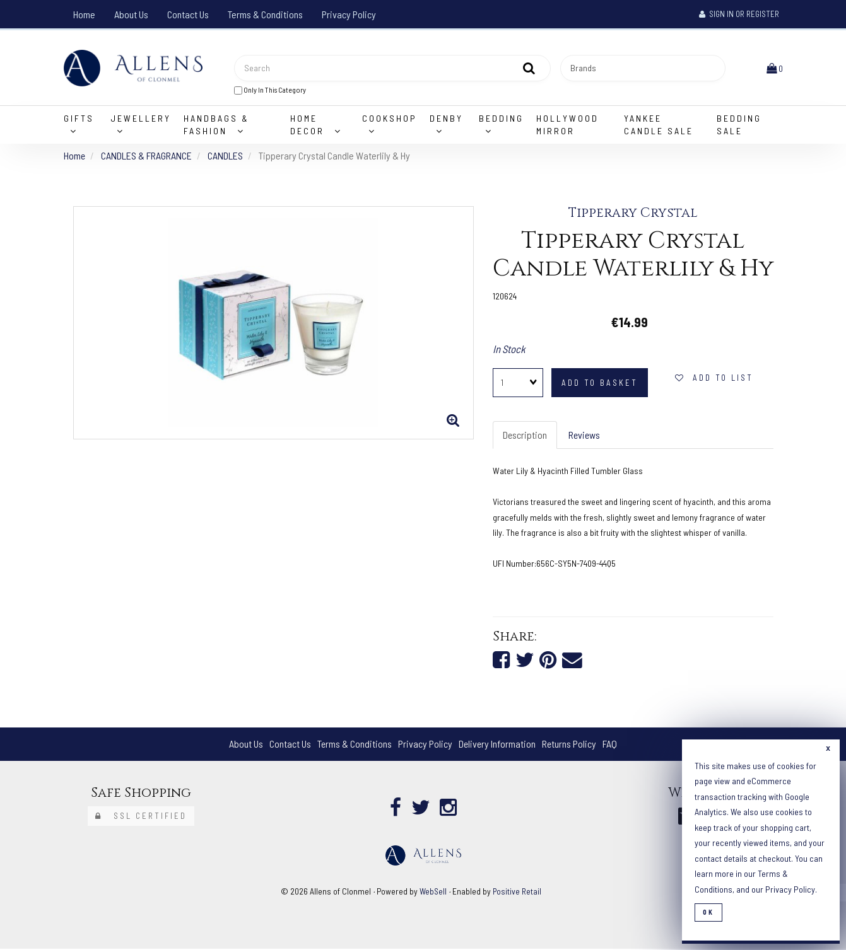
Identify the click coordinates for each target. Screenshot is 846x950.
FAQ (611, 745)
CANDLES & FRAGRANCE (147, 156)
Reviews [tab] (585, 435)
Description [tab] (525, 435)
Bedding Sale (739, 125)
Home (84, 14)
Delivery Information (497, 745)
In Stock (509, 349)
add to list (714, 378)
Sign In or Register (739, 14)
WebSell (433, 892)
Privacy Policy (349, 14)
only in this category (270, 90)
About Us (131, 14)
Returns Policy (570, 745)
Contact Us (188, 14)
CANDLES (226, 156)
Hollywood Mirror (567, 125)
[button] (775, 68)
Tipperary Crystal (633, 214)
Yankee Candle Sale (658, 125)
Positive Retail (517, 892)
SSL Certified (141, 817)
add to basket (599, 383)
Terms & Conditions (265, 14)
